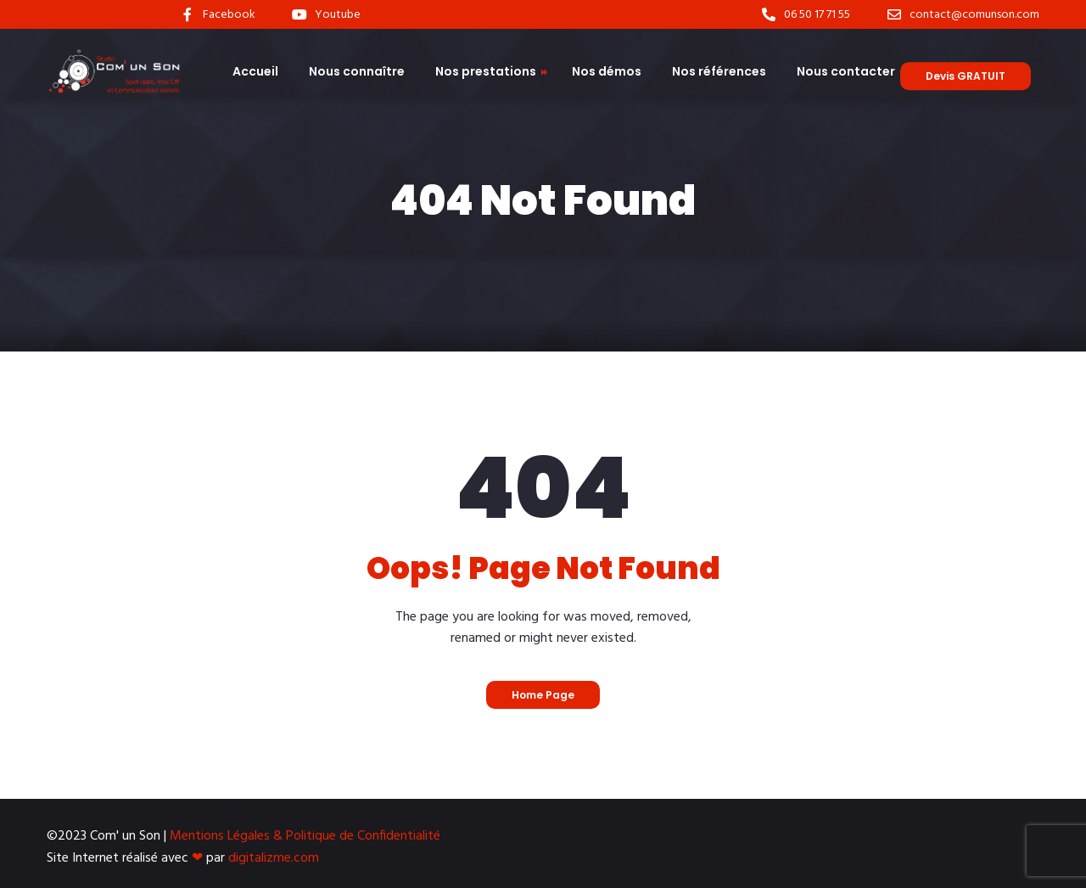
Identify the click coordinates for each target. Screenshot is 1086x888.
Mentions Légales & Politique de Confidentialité (305, 836)
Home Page (543, 695)
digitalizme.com (273, 858)
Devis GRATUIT (965, 76)
